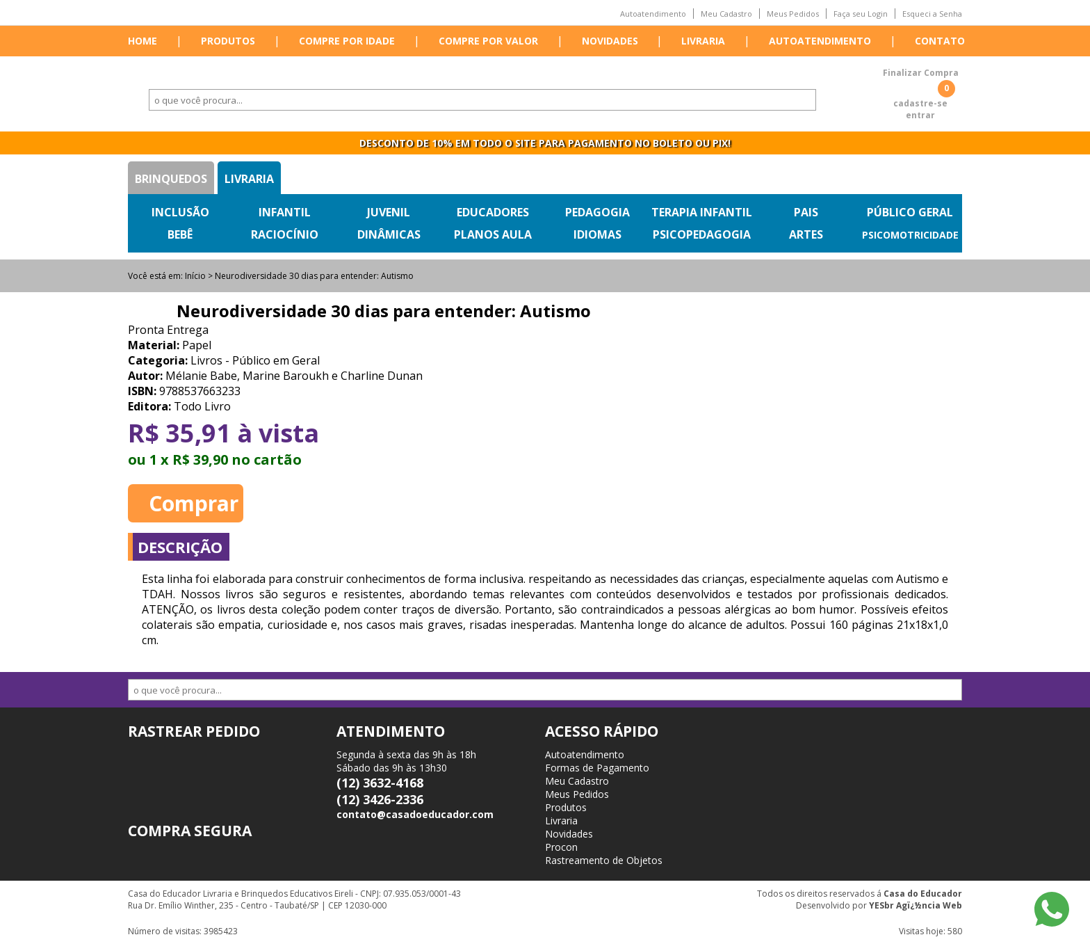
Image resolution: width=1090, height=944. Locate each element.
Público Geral (910, 212)
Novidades (610, 40)
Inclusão (180, 212)
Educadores (493, 212)
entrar (920, 115)
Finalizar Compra (921, 73)
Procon (561, 847)
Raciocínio (284, 234)
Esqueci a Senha (932, 13)
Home (142, 40)
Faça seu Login (860, 13)
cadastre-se (920, 103)
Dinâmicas (389, 234)
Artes (806, 234)
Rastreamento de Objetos (603, 860)
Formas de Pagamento (597, 767)
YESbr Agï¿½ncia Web (915, 905)
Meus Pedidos (793, 13)
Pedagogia (597, 212)
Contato (940, 40)
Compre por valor (488, 40)
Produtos (228, 40)
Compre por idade (347, 40)
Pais (806, 212)
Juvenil (388, 212)
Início (195, 276)
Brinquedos (171, 178)
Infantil (285, 212)
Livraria (703, 40)
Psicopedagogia (702, 234)
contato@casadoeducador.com (415, 814)
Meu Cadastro (726, 13)
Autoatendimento (653, 13)
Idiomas (597, 234)
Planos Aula (493, 234)
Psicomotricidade (910, 234)
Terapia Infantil (701, 212)
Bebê (180, 234)
